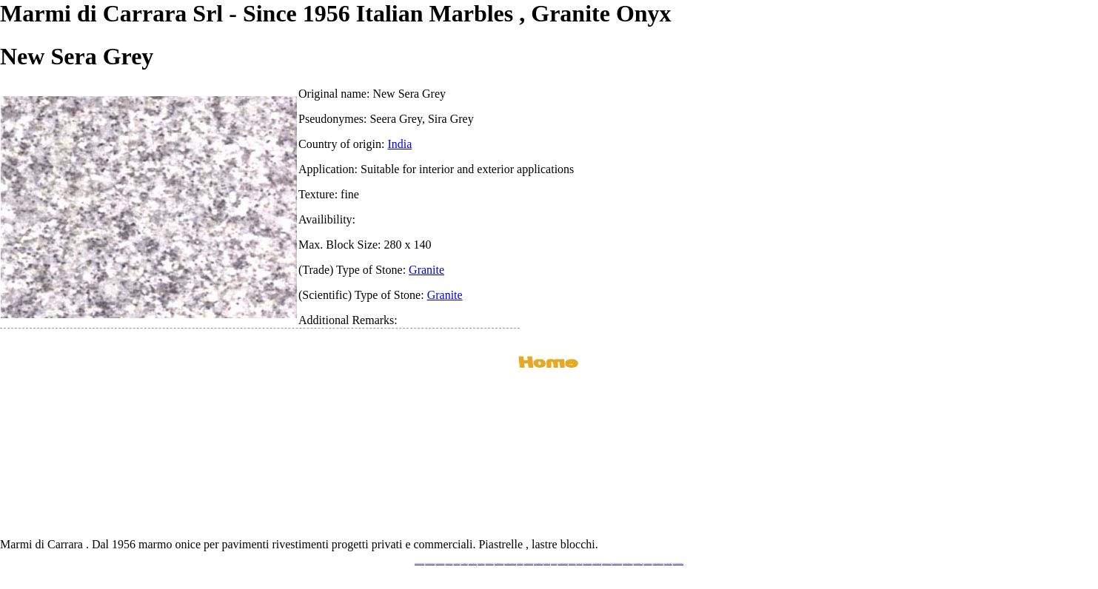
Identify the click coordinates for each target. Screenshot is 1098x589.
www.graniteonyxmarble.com (510, 563)
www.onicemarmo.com (538, 563)
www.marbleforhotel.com (617, 563)
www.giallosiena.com (596, 563)
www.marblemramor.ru (528, 563)
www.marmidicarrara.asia (563, 563)
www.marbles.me (572, 563)
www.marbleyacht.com (606, 563)
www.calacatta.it (457, 563)
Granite (426, 269)
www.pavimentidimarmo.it (678, 563)
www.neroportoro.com (587, 563)
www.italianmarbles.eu (439, 563)
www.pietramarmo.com (638, 563)
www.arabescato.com (647, 563)
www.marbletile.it (481, 563)
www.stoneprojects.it (473, 563)
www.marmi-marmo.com (627, 563)
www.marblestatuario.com (658, 563)
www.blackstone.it (449, 563)
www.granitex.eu (464, 563)
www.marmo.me (546, 563)
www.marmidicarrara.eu (430, 563)
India (399, 144)
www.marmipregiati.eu (499, 563)
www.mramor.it (520, 563)
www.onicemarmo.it (668, 563)
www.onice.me (554, 563)
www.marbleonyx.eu (490, 563)
